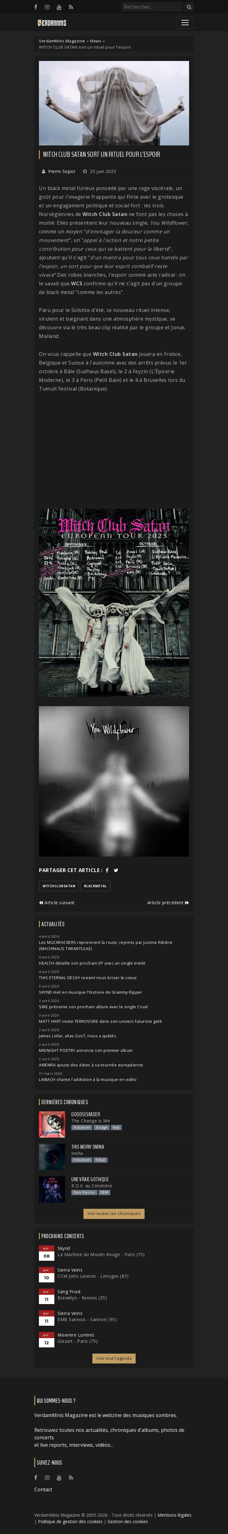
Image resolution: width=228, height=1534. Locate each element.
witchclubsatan (59, 886)
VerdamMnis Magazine (62, 41)
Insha (77, 1153)
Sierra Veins (69, 1270)
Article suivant (57, 902)
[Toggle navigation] (185, 22)
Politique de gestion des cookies (70, 1521)
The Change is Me (90, 1121)
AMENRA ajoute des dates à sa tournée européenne (91, 1065)
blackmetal (95, 886)
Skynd (63, 1248)
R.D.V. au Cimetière (91, 1186)
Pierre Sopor (61, 171)
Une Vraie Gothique (90, 1179)
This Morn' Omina (87, 1147)
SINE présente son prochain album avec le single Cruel (93, 1006)
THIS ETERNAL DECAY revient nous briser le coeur (88, 977)
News (95, 41)
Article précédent (168, 902)
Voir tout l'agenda (114, 1358)
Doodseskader (85, 1114)
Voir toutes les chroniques (114, 1213)
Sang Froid (68, 1291)
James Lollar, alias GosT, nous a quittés (77, 1036)
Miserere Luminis (75, 1335)
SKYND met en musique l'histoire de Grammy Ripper (90, 992)
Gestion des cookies (128, 1521)
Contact (43, 1489)
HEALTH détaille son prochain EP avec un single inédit (92, 963)
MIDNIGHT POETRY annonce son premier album (86, 1050)
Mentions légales (175, 1515)
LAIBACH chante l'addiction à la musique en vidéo (88, 1079)
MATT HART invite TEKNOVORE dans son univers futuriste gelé (100, 1021)
